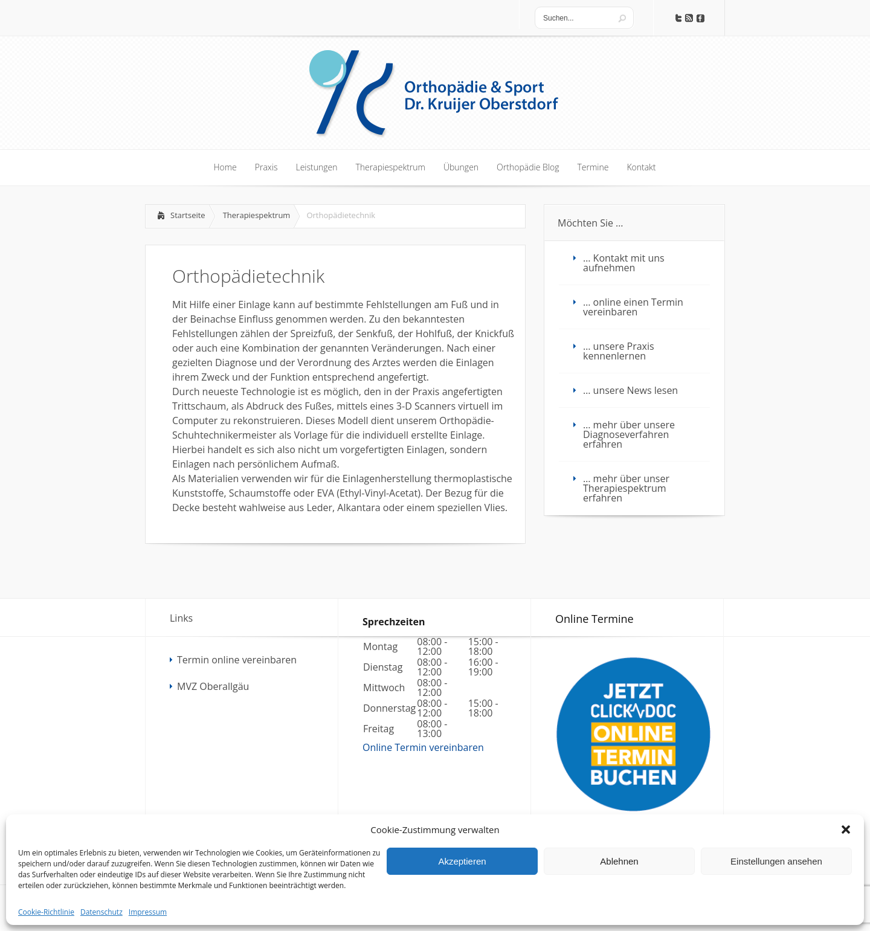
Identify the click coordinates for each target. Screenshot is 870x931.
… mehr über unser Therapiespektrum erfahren (626, 488)
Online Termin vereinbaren (423, 747)
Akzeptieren (462, 861)
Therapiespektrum (257, 215)
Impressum (148, 912)
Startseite (187, 215)
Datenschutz (101, 912)
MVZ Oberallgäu (213, 686)
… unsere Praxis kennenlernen (618, 351)
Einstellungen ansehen (776, 861)
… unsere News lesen (630, 390)
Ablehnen (619, 861)
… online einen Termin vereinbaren (633, 306)
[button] (846, 829)
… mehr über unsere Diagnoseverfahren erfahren (629, 434)
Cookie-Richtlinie (46, 912)
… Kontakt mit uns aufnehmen (624, 262)
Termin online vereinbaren (237, 659)
